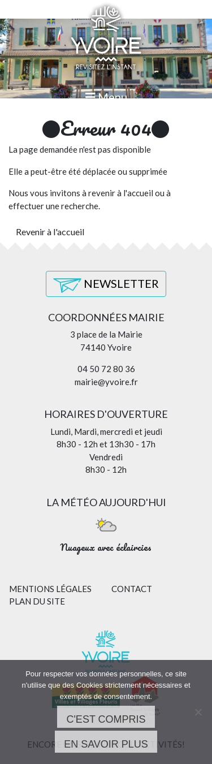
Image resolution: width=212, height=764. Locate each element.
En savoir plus (106, 744)
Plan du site (37, 601)
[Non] (198, 712)
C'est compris (105, 719)
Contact (131, 589)
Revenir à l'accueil (50, 231)
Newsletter (106, 284)
